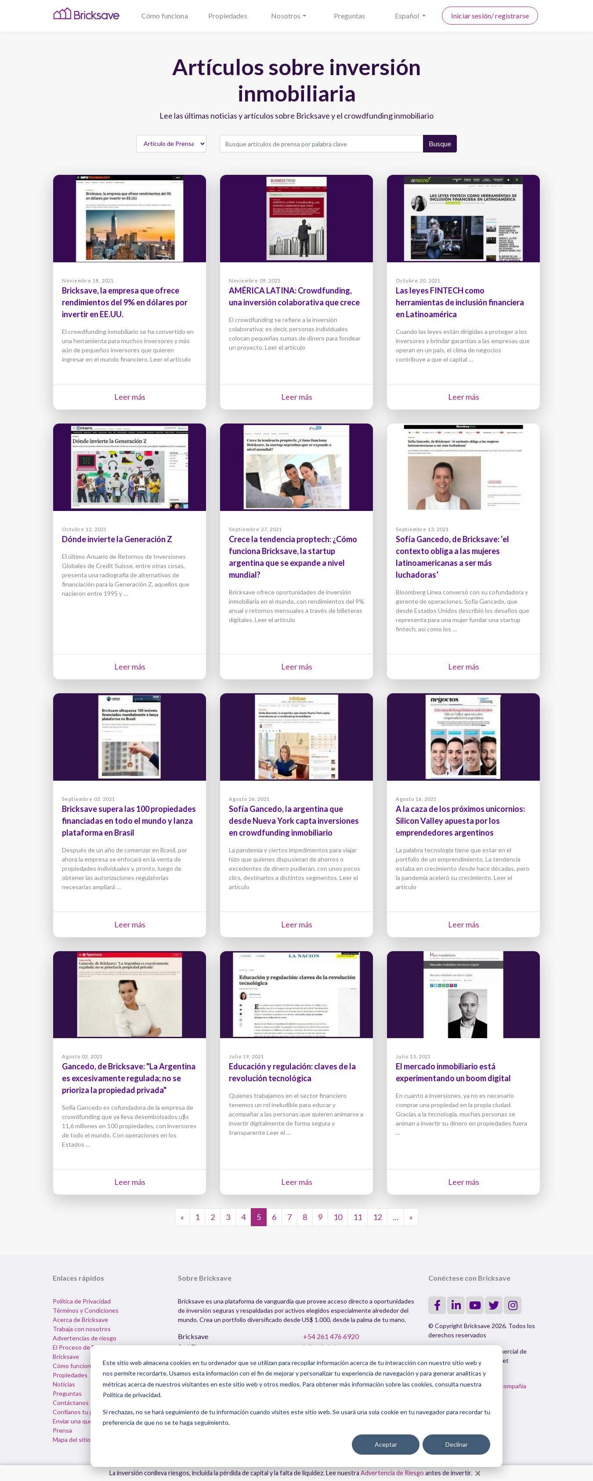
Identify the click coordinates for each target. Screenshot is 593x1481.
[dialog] (296, 1406)
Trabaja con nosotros (82, 1329)
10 (337, 1217)
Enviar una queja (75, 1421)
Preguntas (349, 15)
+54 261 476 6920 (331, 1336)
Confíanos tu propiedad (85, 1412)
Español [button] (407, 15)
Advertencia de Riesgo (392, 1473)
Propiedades (227, 15)
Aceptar (386, 1444)
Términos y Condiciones (86, 1310)
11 (357, 1217)
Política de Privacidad (82, 1301)
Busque (440, 143)
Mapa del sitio (71, 1439)
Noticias (64, 1384)
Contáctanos (71, 1402)
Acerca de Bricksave (80, 1319)
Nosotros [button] (285, 15)
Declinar (456, 1444)
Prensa (62, 1430)
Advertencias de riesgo (84, 1338)
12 (377, 1217)
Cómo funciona (164, 15)
